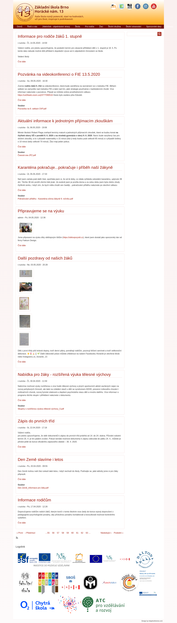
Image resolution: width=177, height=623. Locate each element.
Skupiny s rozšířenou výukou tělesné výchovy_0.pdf (41, 409)
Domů (19, 26)
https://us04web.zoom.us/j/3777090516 (35, 95)
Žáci (101, 26)
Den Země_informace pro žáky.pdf (33, 488)
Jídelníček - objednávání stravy (56, 26)
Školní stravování (133, 26)
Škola (77, 26)
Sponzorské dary (153, 26)
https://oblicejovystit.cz (73, 237)
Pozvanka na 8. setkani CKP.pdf (32, 109)
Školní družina (114, 26)
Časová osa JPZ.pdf (27, 155)
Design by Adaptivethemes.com (152, 621)
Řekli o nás (32, 26)
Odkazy (169, 26)
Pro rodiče (89, 26)
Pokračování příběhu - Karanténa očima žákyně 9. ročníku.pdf (45, 199)
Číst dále (22, 62)
